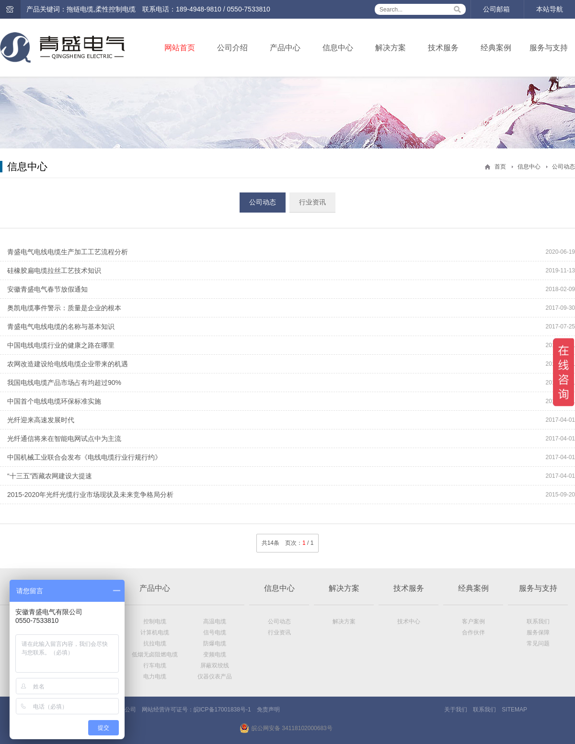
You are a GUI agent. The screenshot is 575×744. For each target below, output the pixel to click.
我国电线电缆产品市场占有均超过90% (64, 382)
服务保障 (538, 632)
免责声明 (268, 709)
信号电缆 (214, 632)
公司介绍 (232, 48)
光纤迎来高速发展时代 (40, 420)
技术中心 (408, 621)
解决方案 (390, 48)
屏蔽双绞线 (214, 665)
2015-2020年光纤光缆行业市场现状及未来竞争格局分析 (90, 494)
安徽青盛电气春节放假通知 (47, 289)
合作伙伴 (473, 632)
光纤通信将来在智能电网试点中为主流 (64, 438)
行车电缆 (154, 665)
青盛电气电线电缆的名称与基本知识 (61, 326)
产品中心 (285, 48)
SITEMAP (514, 709)
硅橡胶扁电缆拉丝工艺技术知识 (54, 270)
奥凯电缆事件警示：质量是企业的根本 (64, 308)
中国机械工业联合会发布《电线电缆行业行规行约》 (84, 457)
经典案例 (496, 48)
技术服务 (443, 48)
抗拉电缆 (154, 643)
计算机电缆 (154, 632)
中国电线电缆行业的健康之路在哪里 (61, 345)
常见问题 (538, 643)
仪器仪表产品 (214, 676)
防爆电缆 (214, 643)
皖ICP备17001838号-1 (222, 709)
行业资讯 (312, 202)
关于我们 (455, 709)
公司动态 (563, 166)
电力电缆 (154, 676)
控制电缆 (154, 621)
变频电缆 (214, 654)
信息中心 (337, 48)
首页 (500, 166)
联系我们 (538, 621)
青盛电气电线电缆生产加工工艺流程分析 (67, 252)
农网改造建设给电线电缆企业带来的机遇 (67, 364)
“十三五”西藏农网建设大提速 (49, 476)
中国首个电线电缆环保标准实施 (54, 401)
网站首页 (179, 48)
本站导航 (549, 9)
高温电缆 (214, 621)
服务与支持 (548, 48)
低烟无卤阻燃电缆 (155, 654)
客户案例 (473, 621)
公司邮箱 (496, 9)
